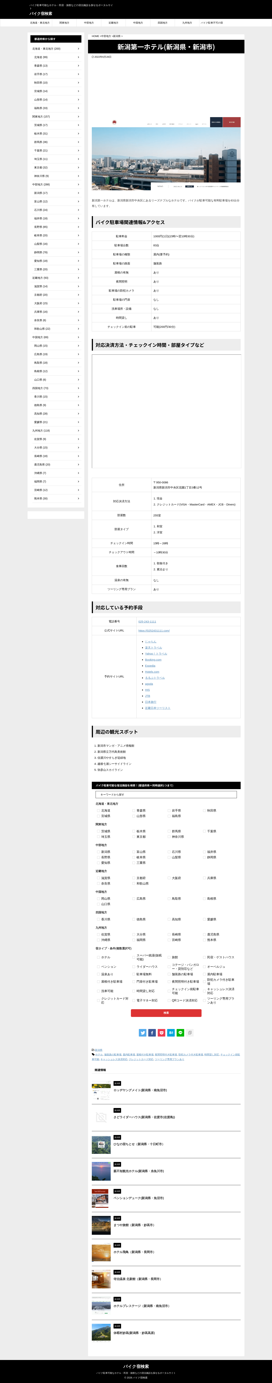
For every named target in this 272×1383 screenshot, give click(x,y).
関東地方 (64, 22)
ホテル (99, 1054)
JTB (147, 695)
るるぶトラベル (155, 677)
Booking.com (153, 659)
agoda (149, 683)
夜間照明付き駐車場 (166, 1054)
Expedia (150, 665)
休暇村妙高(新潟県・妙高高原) (134, 1333)
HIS (147, 689)
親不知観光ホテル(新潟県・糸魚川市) (139, 1171)
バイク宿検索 (40, 14)
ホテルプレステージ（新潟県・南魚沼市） (142, 1306)
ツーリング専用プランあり (169, 1059)
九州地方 (187, 22)
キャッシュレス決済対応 (114, 1059)
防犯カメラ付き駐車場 (190, 1054)
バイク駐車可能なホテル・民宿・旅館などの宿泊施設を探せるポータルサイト (136, 1373)
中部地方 (89, 22)
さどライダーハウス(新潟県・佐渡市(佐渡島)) (144, 1117)
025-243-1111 (147, 621)
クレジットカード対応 (141, 1059)
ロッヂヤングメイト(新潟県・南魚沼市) (140, 1090)
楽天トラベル (153, 647)
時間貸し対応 (211, 1054)
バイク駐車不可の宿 (212, 22)
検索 (166, 1012)
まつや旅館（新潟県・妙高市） (135, 1225)
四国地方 (163, 22)
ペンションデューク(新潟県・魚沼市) (139, 1198)
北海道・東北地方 (40, 22)
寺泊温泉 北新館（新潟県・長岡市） (138, 1279)
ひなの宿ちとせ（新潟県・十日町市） (139, 1144)
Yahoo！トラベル (156, 653)
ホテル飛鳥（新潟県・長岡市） (135, 1252)
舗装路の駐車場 (112, 1054)
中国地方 (138, 22)
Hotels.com (152, 671)
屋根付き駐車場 (145, 1054)
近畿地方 (113, 22)
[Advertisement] (166, 87)
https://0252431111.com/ (154, 630)
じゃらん (150, 641)
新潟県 (98, 1050)
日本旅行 (150, 701)
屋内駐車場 (129, 1054)
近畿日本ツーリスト (158, 708)
